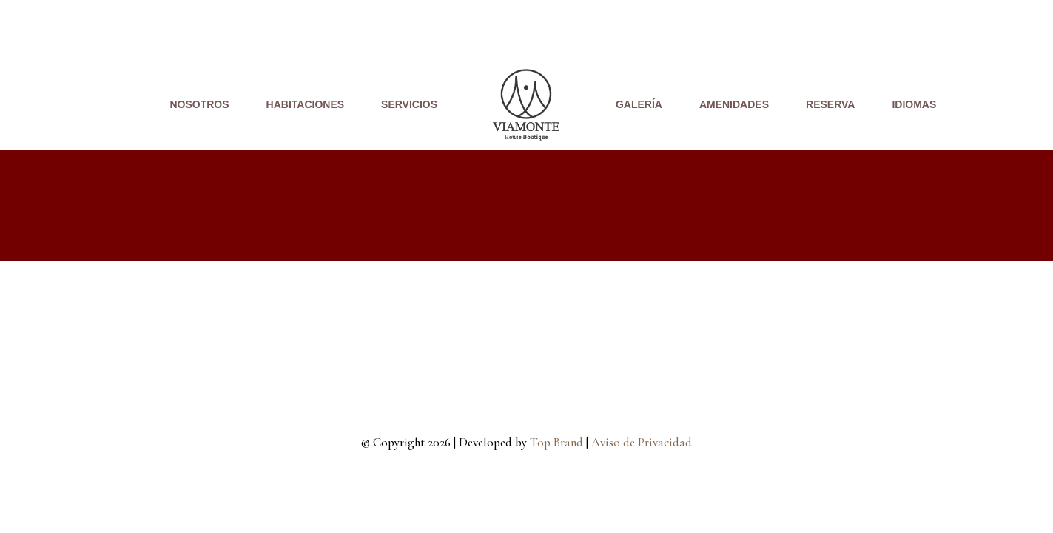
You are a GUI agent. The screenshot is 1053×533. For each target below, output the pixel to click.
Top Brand (556, 442)
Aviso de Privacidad (641, 442)
